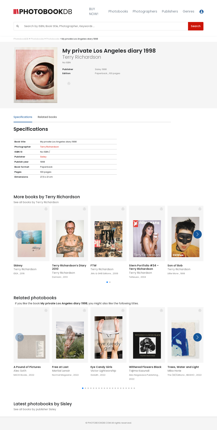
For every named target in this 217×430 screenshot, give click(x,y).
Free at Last (60, 367)
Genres (188, 11)
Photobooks (118, 11)
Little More (173, 273)
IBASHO (190, 375)
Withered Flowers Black (145, 367)
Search (196, 26)
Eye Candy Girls (101, 367)
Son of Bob (175, 265)
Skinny (18, 265)
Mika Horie (174, 371)
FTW (93, 265)
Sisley (98, 69)
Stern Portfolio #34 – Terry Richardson (144, 267)
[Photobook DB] (49, 11)
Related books (47, 117)
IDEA (16, 273)
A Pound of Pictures (27, 367)
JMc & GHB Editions (101, 273)
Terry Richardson (49, 146)
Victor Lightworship (103, 371)
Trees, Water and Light (183, 367)
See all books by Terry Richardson (36, 202)
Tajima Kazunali (139, 371)
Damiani (56, 277)
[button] (68, 83)
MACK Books (20, 375)
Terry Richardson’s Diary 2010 (69, 267)
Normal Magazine (62, 375)
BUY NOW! (93, 11)
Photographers (145, 11)
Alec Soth (20, 371)
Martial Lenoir (61, 371)
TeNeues (134, 277)
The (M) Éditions (176, 375)
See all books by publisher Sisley (35, 409)
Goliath (94, 375)
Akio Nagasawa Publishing (143, 375)
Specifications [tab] (23, 117)
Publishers (170, 11)
